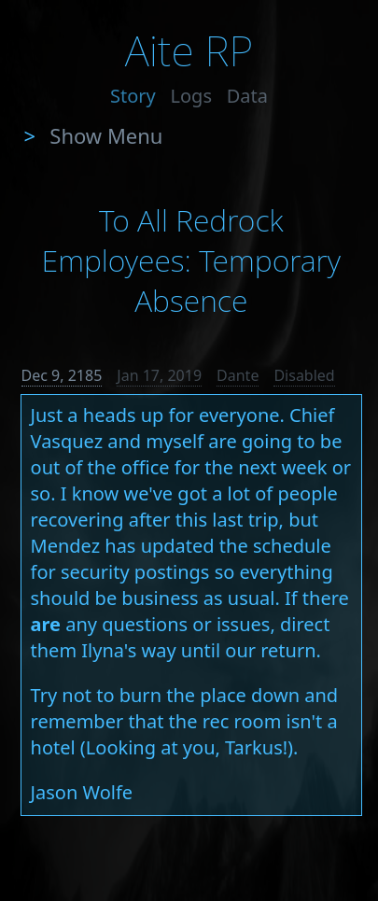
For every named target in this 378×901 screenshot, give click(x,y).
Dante (238, 375)
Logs (191, 95)
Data (247, 95)
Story (133, 95)
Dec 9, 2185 (62, 375)
